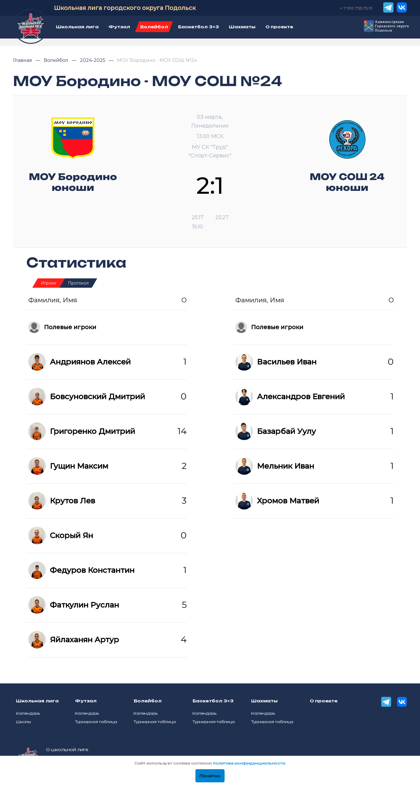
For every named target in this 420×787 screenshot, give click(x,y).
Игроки (48, 283)
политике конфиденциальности (249, 763)
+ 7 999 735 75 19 (356, 8)
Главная (23, 60)
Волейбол (56, 60)
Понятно (210, 776)
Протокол (78, 283)
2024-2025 (93, 60)
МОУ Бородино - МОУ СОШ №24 (157, 60)
